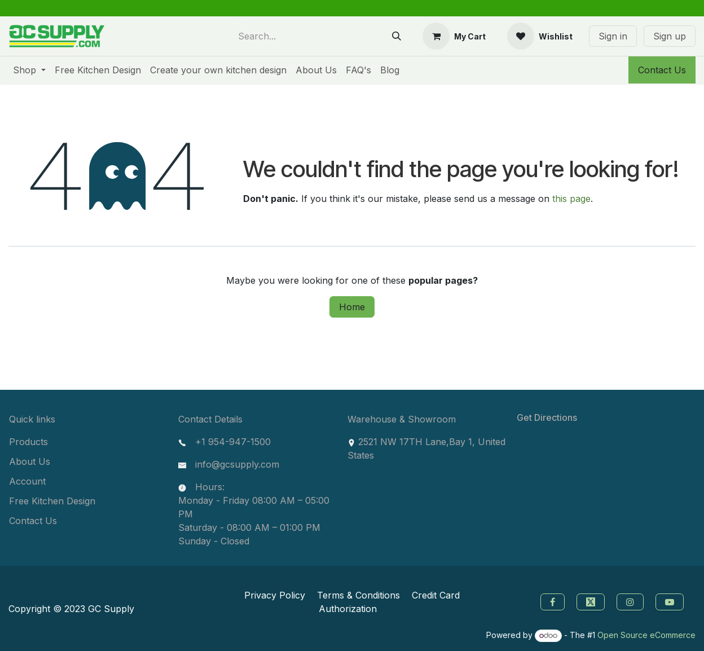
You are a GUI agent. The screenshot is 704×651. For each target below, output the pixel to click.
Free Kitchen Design (52, 501)
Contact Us (662, 70)
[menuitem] (29, 70)
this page (571, 198)
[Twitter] (592, 600)
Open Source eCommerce (646, 635)
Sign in (613, 36)
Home (352, 307)
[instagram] (631, 600)
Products (28, 441)
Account (27, 481)
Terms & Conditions (358, 595)
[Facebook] (551, 600)
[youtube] (671, 600)
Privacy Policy (274, 595)
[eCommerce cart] (454, 36)
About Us (29, 461)
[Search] (396, 36)
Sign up (669, 36)
